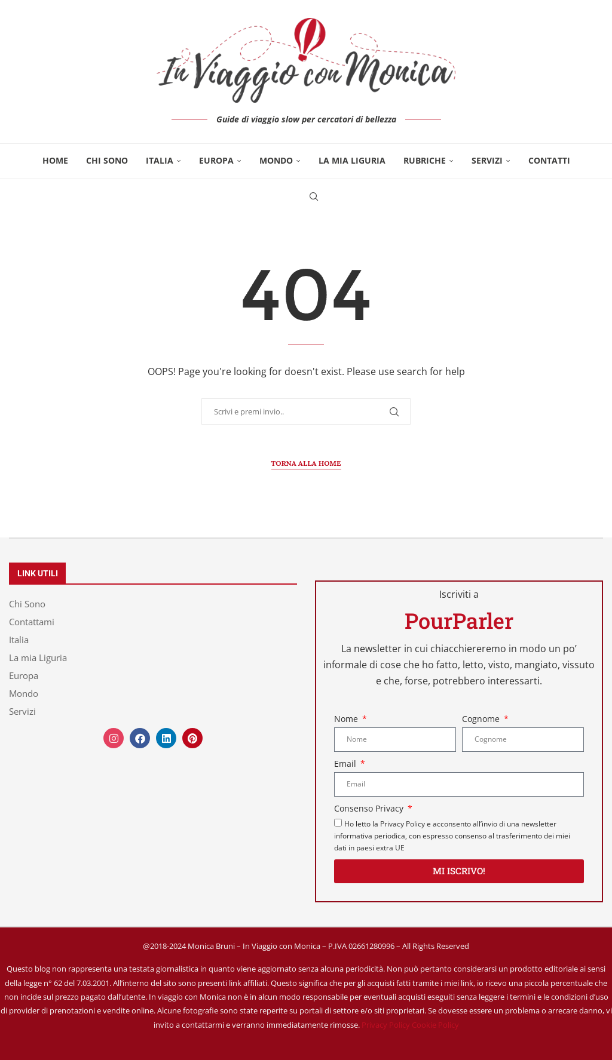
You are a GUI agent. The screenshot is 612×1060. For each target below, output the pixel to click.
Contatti (549, 160)
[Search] (314, 196)
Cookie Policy (435, 1024)
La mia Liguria (352, 160)
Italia (159, 160)
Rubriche (424, 160)
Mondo (276, 160)
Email (346, 763)
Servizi (487, 160)
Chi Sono (107, 160)
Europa (216, 160)
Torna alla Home (306, 463)
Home (55, 160)
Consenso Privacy (370, 808)
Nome (347, 718)
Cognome (482, 718)
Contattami (31, 621)
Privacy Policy (386, 1024)
